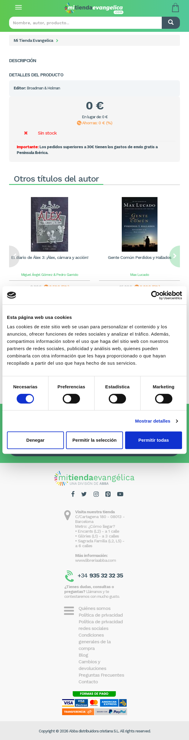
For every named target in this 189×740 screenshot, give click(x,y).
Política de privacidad (100, 615)
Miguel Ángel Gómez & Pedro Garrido (49, 275)
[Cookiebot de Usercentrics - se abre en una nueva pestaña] (155, 295)
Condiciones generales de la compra (94, 641)
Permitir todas (153, 440)
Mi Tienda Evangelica (33, 40)
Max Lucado (139, 275)
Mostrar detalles (153, 421)
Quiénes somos (94, 608)
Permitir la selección (94, 440)
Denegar (35, 440)
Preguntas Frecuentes (101, 675)
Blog (83, 655)
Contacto (88, 682)
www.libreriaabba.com (95, 560)
